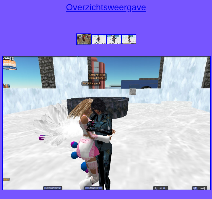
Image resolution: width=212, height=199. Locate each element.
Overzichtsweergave (106, 7)
